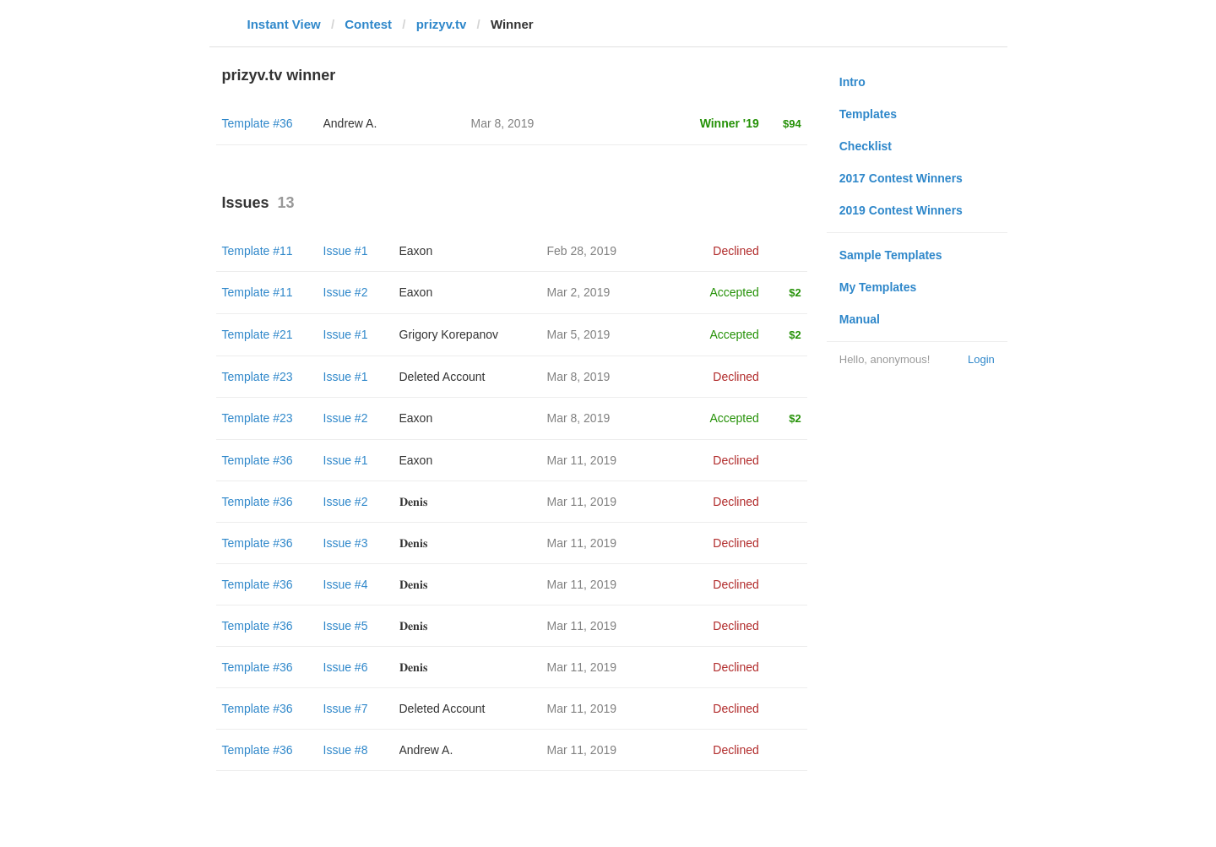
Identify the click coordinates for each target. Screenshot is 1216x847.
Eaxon (416, 251)
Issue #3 (345, 543)
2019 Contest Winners (901, 210)
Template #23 (257, 376)
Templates (868, 114)
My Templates (878, 287)
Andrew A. (350, 123)
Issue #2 (345, 292)
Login (981, 359)
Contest (368, 24)
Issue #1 (345, 251)
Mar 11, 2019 (582, 460)
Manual (859, 319)
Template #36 (257, 123)
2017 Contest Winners (901, 178)
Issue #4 (345, 584)
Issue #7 (345, 708)
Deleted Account (442, 376)
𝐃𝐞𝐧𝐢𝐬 (413, 501)
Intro (852, 82)
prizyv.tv (441, 24)
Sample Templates (890, 255)
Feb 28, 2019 (582, 251)
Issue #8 (345, 750)
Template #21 (257, 334)
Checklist (865, 146)
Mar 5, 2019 (579, 334)
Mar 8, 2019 (579, 376)
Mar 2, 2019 (579, 292)
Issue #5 (345, 626)
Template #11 (257, 251)
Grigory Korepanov (449, 334)
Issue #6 (345, 667)
